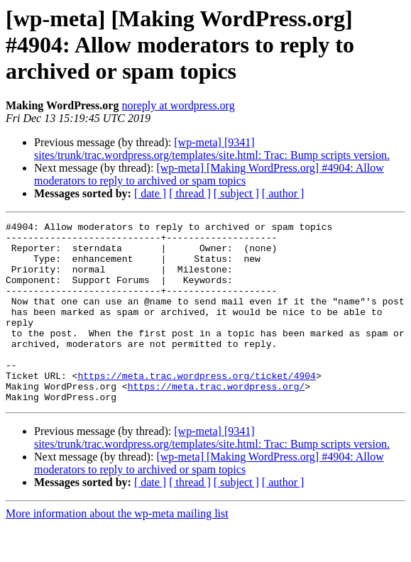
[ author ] (283, 193)
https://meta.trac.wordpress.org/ (216, 420)
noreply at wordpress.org (177, 105)
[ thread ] (190, 193)
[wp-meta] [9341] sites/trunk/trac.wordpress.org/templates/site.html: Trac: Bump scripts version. (212, 148)
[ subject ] (236, 193)
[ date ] (150, 193)
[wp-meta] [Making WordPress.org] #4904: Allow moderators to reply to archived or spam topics (209, 174)
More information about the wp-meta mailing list (117, 550)
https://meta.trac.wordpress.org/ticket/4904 (196, 407)
